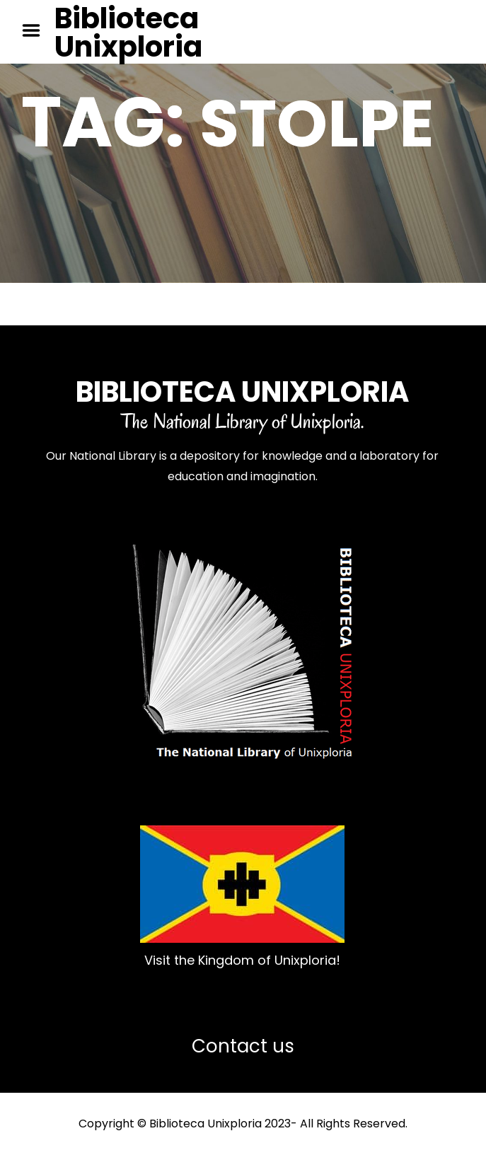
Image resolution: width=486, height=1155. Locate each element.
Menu (36, 30)
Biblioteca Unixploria (128, 32)
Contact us (243, 1046)
